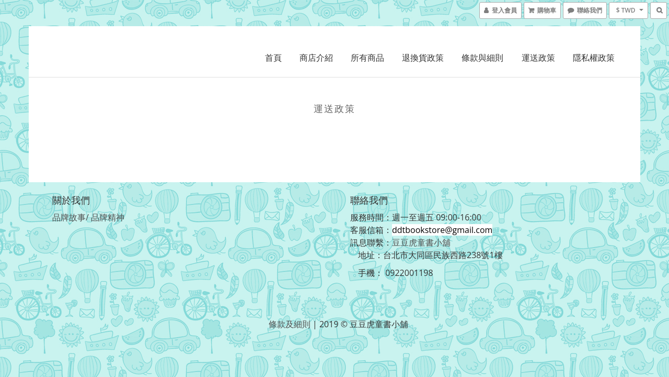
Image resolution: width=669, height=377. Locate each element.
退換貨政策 (423, 57)
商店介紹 (316, 57)
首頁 (273, 57)
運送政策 (538, 57)
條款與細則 (482, 57)
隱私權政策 (594, 57)
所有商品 (367, 57)
